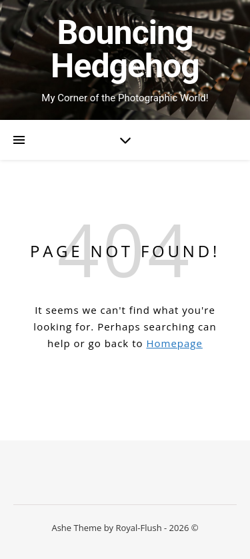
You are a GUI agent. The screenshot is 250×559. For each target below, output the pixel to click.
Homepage (174, 343)
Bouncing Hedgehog (125, 49)
